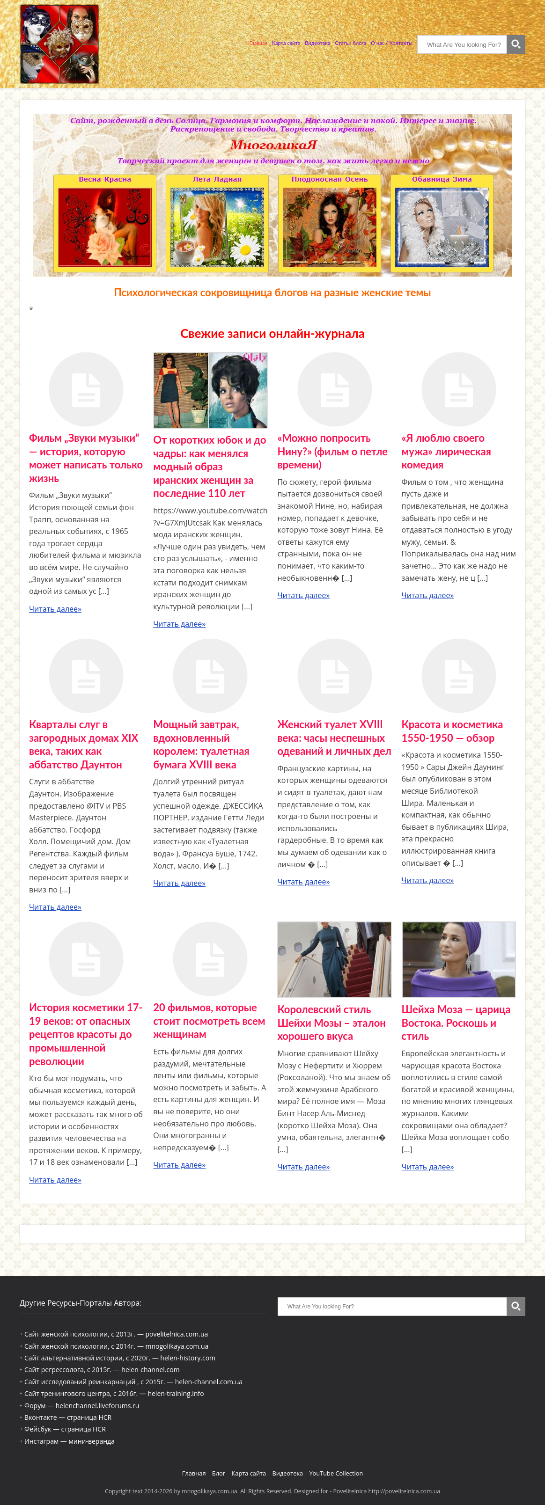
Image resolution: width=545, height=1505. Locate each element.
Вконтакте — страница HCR (67, 1417)
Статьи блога (351, 43)
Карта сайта (286, 43)
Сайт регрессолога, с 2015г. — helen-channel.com (102, 1369)
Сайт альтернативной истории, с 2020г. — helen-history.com (119, 1357)
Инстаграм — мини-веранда (69, 1441)
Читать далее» (55, 609)
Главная (258, 43)
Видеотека (317, 43)
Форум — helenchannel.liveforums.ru (81, 1405)
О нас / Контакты (391, 43)
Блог (218, 1473)
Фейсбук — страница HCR (65, 1429)
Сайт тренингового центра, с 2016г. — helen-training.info (114, 1393)
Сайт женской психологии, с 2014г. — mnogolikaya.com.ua (116, 1346)
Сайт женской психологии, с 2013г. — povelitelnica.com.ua (116, 1334)
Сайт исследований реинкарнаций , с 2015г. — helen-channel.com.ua (133, 1381)
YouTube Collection (336, 1473)
